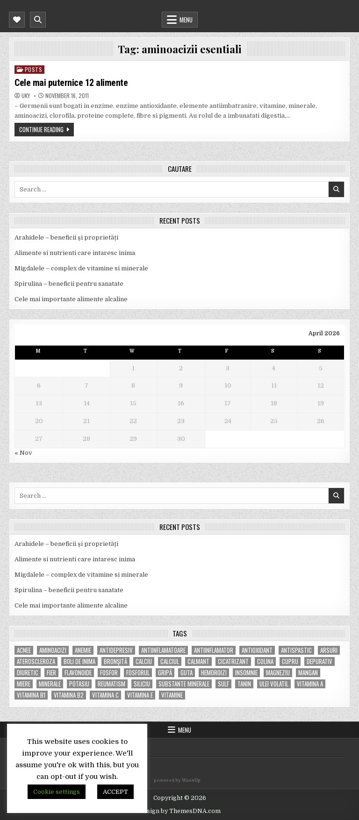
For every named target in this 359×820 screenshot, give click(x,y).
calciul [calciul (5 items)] (169, 661)
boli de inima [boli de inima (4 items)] (79, 661)
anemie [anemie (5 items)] (83, 650)
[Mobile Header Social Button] (17, 20)
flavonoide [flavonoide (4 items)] (78, 672)
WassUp (191, 780)
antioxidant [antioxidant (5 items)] (257, 650)
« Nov (23, 452)
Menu (186, 19)
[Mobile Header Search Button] (38, 20)
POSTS (34, 69)
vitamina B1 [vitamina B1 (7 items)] (31, 695)
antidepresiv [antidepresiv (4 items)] (116, 650)
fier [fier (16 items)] (51, 672)
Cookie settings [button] (56, 791)
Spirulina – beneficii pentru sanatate (68, 283)
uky (26, 96)
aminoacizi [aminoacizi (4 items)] (52, 650)
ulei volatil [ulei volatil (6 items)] (273, 683)
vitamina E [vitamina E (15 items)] (140, 695)
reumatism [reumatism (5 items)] (111, 683)
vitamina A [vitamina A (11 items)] (310, 683)
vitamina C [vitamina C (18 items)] (105, 695)
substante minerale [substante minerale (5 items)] (183, 683)
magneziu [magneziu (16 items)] (278, 672)
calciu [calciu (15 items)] (144, 661)
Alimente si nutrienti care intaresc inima (74, 252)
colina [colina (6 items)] (265, 661)
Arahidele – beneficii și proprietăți (66, 237)
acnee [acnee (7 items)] (24, 650)
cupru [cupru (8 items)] (290, 661)
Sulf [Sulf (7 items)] (223, 683)
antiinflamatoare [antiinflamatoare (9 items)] (163, 650)
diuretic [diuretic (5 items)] (27, 672)
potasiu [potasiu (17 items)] (79, 683)
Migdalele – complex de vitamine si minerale (81, 268)
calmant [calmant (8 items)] (198, 661)
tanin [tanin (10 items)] (244, 683)
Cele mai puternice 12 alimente (71, 82)
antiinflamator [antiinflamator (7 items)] (213, 650)
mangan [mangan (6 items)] (308, 672)
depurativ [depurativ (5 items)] (319, 661)
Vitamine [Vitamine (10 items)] (172, 695)
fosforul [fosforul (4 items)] (138, 672)
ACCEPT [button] (115, 791)
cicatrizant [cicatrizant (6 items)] (233, 661)
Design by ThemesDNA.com (180, 811)
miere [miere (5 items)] (23, 683)
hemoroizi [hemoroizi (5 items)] (214, 672)
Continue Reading (41, 129)
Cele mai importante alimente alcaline (71, 299)
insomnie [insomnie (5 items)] (246, 672)
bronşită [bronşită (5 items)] (115, 661)
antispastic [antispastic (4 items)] (296, 650)
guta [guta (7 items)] (186, 672)
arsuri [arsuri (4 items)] (328, 650)
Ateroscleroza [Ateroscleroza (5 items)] (36, 661)
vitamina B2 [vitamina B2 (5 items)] (69, 695)
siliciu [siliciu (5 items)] (142, 683)
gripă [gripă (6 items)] (165, 672)
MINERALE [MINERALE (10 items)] (50, 683)
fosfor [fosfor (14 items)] (109, 672)
